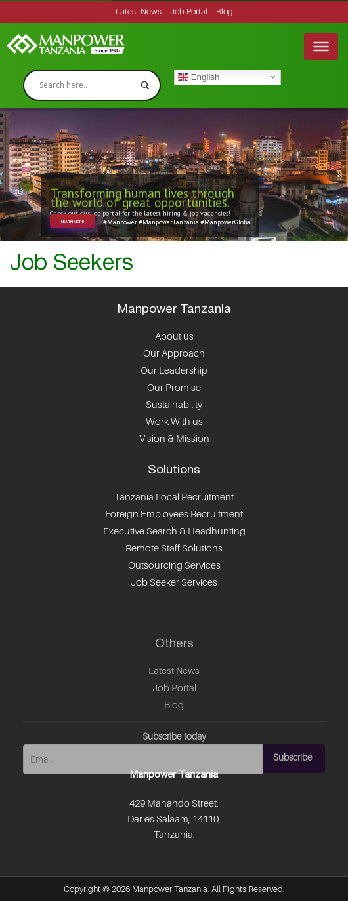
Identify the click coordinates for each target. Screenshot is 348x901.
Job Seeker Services (174, 582)
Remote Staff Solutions (174, 548)
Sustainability (174, 404)
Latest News (139, 11)
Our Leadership (174, 370)
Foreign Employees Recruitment (174, 514)
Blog (224, 11)
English (198, 76)
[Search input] (86, 85)
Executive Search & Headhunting (174, 531)
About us (174, 336)
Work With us (174, 422)
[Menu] (321, 46)
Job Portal (188, 11)
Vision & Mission (174, 439)
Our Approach (174, 353)
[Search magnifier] (145, 85)
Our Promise (174, 387)
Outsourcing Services (174, 565)
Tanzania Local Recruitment (174, 497)
